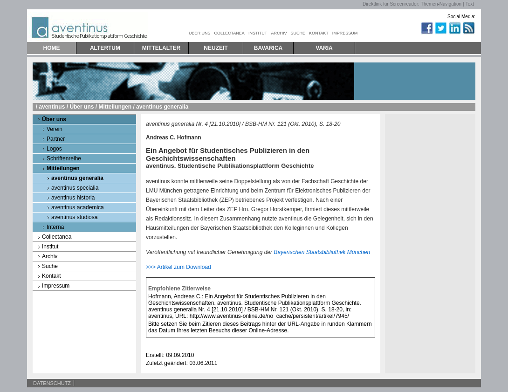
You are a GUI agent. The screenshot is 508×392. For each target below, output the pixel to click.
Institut (50, 246)
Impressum (55, 285)
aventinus (52, 106)
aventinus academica (77, 207)
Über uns (81, 106)
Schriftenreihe (64, 158)
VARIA (324, 48)
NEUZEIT (215, 48)
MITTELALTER (161, 48)
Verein (54, 129)
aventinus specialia (74, 188)
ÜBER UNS (200, 33)
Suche (50, 266)
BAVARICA (268, 48)
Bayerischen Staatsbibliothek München (322, 252)
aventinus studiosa (74, 217)
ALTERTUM (105, 48)
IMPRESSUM (345, 33)
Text (470, 4)
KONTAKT (319, 33)
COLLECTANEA (229, 33)
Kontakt (51, 276)
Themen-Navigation (441, 4)
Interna (55, 227)
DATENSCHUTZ (52, 383)
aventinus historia (73, 197)
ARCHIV (279, 33)
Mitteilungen (114, 106)
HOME (51, 48)
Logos (54, 148)
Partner (56, 139)
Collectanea (56, 237)
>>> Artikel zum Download (178, 267)
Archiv (49, 256)
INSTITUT (258, 33)
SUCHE (297, 33)
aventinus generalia (77, 178)
